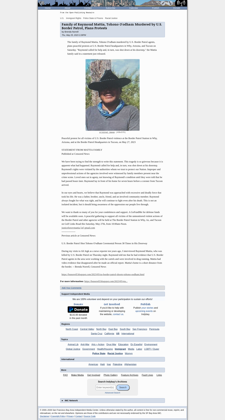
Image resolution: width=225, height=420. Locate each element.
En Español (136, 344)
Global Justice (73, 349)
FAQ (65, 375)
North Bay (101, 329)
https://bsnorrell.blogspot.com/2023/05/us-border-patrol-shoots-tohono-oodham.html (103, 274)
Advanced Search (112, 393)
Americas (93, 364)
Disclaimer (44, 416)
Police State (98, 353)
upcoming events (144, 311)
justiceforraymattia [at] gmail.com (78, 227)
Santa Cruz (96, 333)
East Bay (113, 329)
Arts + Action (97, 344)
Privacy (70, 416)
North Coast (72, 329)
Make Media (77, 375)
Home (48, 8)
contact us (118, 314)
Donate (176, 8)
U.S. (62, 18)
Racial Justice (111, 18)
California (109, 333)
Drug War (111, 344)
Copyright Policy (58, 416)
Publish (155, 8)
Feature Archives (129, 375)
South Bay (125, 329)
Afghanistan (130, 364)
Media (131, 349)
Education (123, 344)
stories (147, 308)
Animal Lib (73, 344)
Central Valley (87, 329)
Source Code (90, 416)
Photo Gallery (111, 375)
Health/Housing (105, 349)
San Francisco (139, 329)
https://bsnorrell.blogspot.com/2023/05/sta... (106, 281)
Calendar (133, 8)
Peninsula (154, 329)
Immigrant (120, 349)
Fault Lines (147, 375)
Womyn (129, 353)
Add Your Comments (72, 288)
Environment (150, 344)
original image (107, 132)
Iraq (109, 364)
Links (159, 375)
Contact (88, 8)
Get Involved (93, 375)
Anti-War (85, 344)
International (128, 333)
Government (88, 349)
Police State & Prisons (93, 18)
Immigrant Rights (73, 18)
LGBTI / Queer (151, 349)
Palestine (117, 364)
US (117, 333)
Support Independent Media (75, 294)
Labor (139, 349)
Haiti (102, 364)
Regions (65, 324)
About (67, 8)
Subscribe (110, 8)
